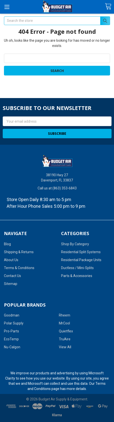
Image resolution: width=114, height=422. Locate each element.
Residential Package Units (81, 260)
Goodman (11, 315)
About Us (11, 260)
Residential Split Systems (81, 252)
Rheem (64, 315)
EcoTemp (11, 339)
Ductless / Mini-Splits (77, 268)
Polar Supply (13, 323)
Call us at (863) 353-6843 (57, 188)
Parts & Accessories (76, 276)
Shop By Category (75, 244)
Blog (7, 244)
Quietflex (66, 331)
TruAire (64, 339)
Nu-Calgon (12, 347)
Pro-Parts (11, 331)
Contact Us (12, 276)
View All (65, 347)
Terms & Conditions (19, 268)
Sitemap (10, 284)
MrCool (64, 323)
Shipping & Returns (19, 252)
